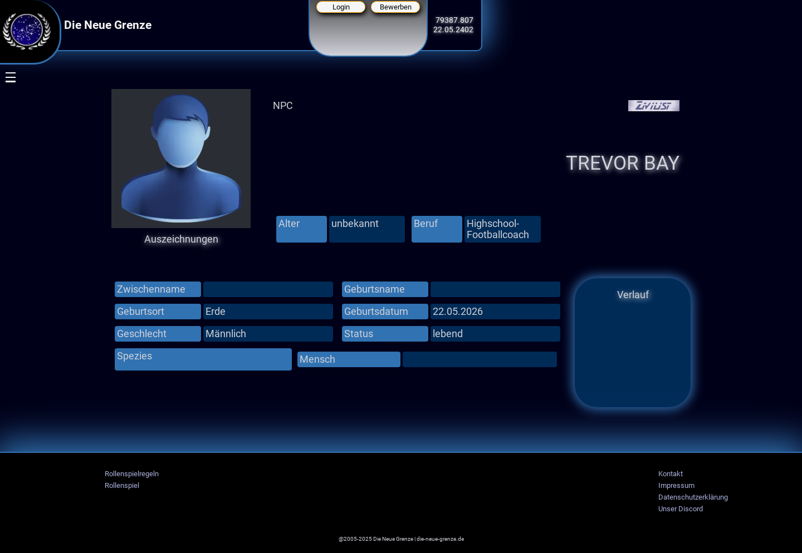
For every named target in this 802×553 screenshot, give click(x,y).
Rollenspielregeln (132, 474)
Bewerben (396, 7)
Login (341, 7)
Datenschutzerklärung (693, 497)
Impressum (676, 485)
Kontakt (670, 474)
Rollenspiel (122, 485)
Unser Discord (680, 509)
